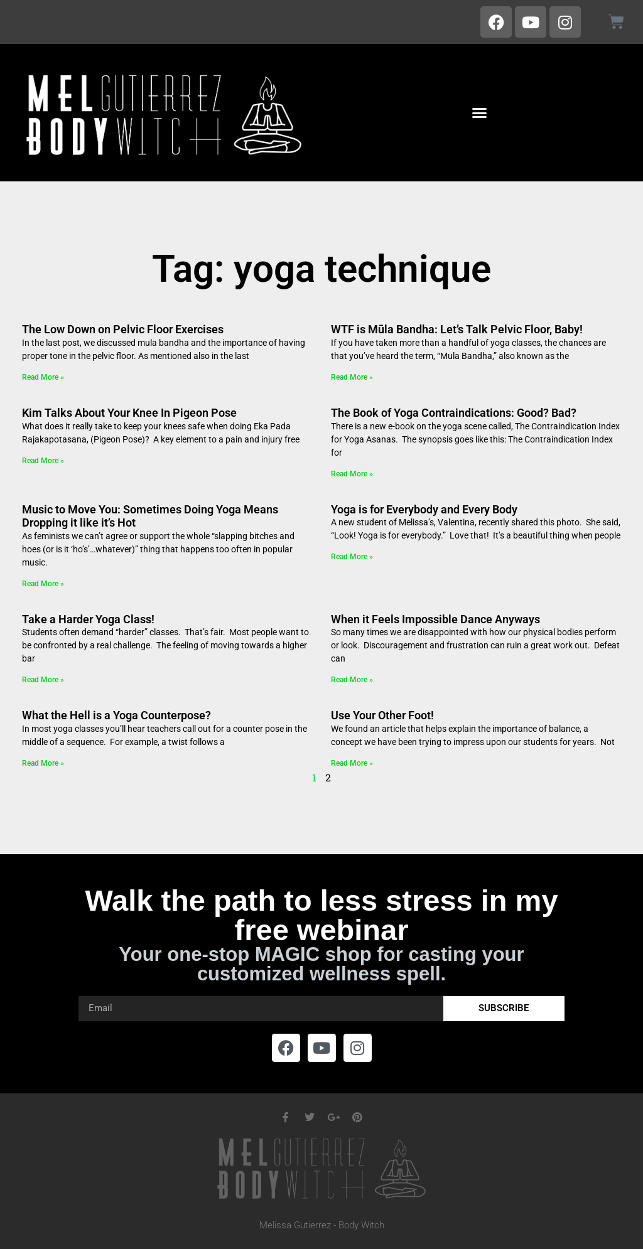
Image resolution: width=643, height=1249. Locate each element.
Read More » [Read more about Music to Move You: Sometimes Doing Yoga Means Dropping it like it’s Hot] (43, 583)
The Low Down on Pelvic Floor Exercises (123, 329)
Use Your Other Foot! (382, 715)
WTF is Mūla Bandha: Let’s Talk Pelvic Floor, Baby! (457, 329)
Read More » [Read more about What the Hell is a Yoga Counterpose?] (43, 763)
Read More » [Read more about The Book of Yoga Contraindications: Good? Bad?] (352, 473)
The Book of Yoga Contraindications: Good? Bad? (453, 412)
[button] (479, 113)
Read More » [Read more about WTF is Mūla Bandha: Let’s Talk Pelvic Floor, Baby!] (352, 377)
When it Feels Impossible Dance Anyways (435, 619)
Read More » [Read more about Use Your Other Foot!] (352, 763)
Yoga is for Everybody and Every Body (424, 509)
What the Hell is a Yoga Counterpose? (116, 715)
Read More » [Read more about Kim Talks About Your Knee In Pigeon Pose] (43, 460)
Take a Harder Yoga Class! (88, 619)
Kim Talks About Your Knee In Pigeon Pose (129, 412)
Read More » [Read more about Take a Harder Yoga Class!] (43, 679)
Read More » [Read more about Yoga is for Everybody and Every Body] (352, 556)
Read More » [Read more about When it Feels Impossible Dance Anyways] (352, 679)
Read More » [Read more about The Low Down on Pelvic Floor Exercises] (43, 377)
